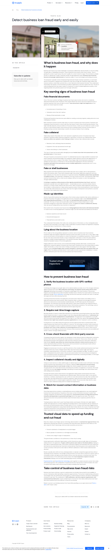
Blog (17, 10)
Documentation (71, 526)
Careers (87, 531)
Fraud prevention (48, 461)
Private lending (47, 528)
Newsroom (87, 526)
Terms (68, 536)
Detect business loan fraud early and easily (31, 10)
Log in (82, 3)
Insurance (46, 523)
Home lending (57, 531)
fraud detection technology (62, 461)
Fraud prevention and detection (31, 529)
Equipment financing (59, 526)
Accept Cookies (99, 548)
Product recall (57, 528)
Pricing (76, 3)
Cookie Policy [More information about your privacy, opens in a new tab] (48, 549)
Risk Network (29, 526)
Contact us (87, 534)
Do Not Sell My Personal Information (75, 548)
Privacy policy (70, 534)
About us (87, 523)
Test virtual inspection (31, 533)
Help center (70, 529)
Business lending (58, 523)
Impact (86, 529)
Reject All (89, 548)
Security (69, 531)
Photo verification (58, 294)
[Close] (108, 548)
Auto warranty (47, 526)
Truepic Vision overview (31, 523)
